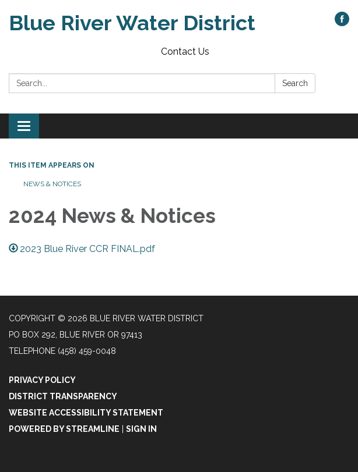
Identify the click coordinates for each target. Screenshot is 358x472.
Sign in (141, 429)
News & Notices (52, 184)
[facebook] (342, 23)
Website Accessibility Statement (86, 412)
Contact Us (185, 51)
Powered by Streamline (64, 429)
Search (295, 83)
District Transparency (63, 396)
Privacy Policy (42, 380)
